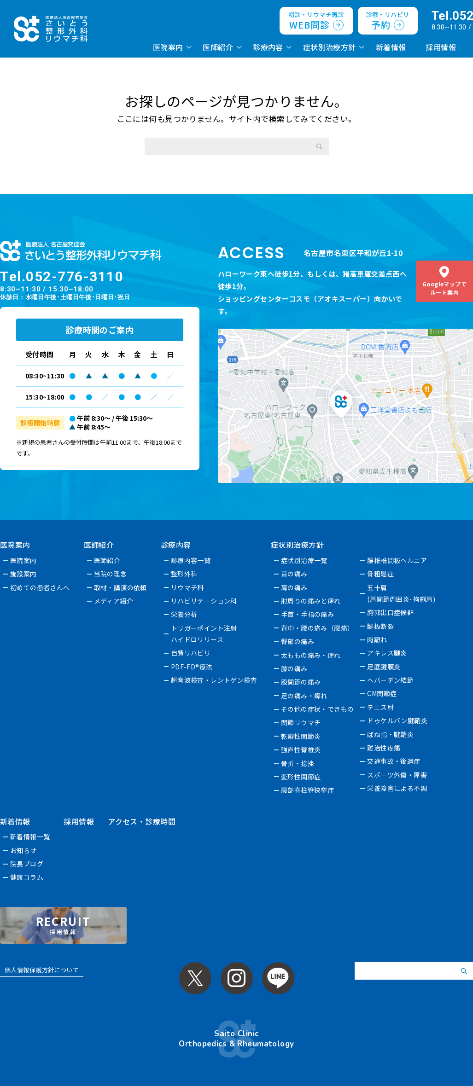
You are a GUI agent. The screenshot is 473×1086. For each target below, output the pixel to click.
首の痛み (294, 573)
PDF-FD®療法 (192, 666)
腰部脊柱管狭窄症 (307, 790)
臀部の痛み (298, 641)
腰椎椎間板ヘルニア (397, 560)
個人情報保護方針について (42, 969)
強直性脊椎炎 (301, 749)
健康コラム (26, 877)
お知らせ (23, 850)
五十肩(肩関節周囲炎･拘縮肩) (402, 593)
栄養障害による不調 (397, 788)
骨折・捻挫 (298, 763)
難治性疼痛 (384, 747)
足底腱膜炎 (384, 666)
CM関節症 (382, 693)
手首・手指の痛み (307, 614)
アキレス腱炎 (388, 652)
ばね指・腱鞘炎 (391, 734)
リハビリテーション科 (204, 600)
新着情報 (391, 46)
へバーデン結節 (391, 680)
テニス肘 (381, 707)
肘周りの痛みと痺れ (311, 600)
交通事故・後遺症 (394, 761)
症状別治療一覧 (304, 560)
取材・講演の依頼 (120, 587)
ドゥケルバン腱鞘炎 (398, 720)
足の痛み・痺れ (304, 695)
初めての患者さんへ (40, 587)
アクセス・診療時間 (141, 821)
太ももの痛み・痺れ (311, 655)
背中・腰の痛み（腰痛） (318, 628)
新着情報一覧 (30, 836)
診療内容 (268, 46)
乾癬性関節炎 (301, 736)
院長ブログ (26, 863)
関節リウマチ (301, 722)
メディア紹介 (114, 600)
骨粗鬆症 (381, 573)
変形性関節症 (301, 776)
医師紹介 (218, 46)
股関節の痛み (301, 681)
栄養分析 (184, 614)
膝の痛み (294, 668)
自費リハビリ (191, 652)
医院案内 (168, 46)
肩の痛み (294, 587)
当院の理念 (110, 573)
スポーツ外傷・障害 (397, 774)
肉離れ (377, 639)
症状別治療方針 (329, 46)
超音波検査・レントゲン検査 (214, 680)
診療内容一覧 (191, 560)
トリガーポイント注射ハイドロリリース (204, 633)
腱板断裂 (381, 626)
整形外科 (184, 573)
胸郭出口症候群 (391, 612)
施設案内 (23, 573)
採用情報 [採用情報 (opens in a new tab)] (441, 46)
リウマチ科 (187, 587)
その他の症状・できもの (318, 709)
